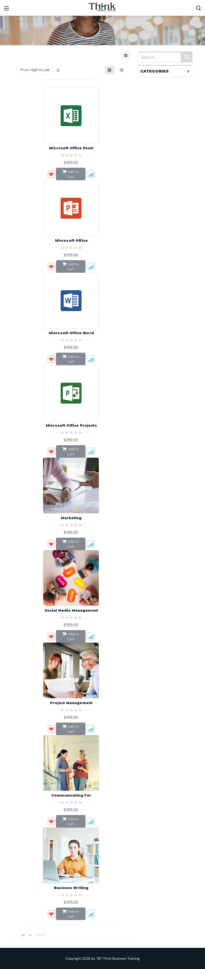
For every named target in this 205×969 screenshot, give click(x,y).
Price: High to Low (35, 69)
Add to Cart (70, 174)
